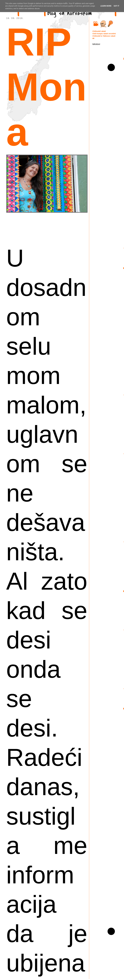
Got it (116, 6)
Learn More (105, 6)
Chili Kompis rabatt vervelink (104, 34)
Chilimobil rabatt (99, 31)
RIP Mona (46, 87)
